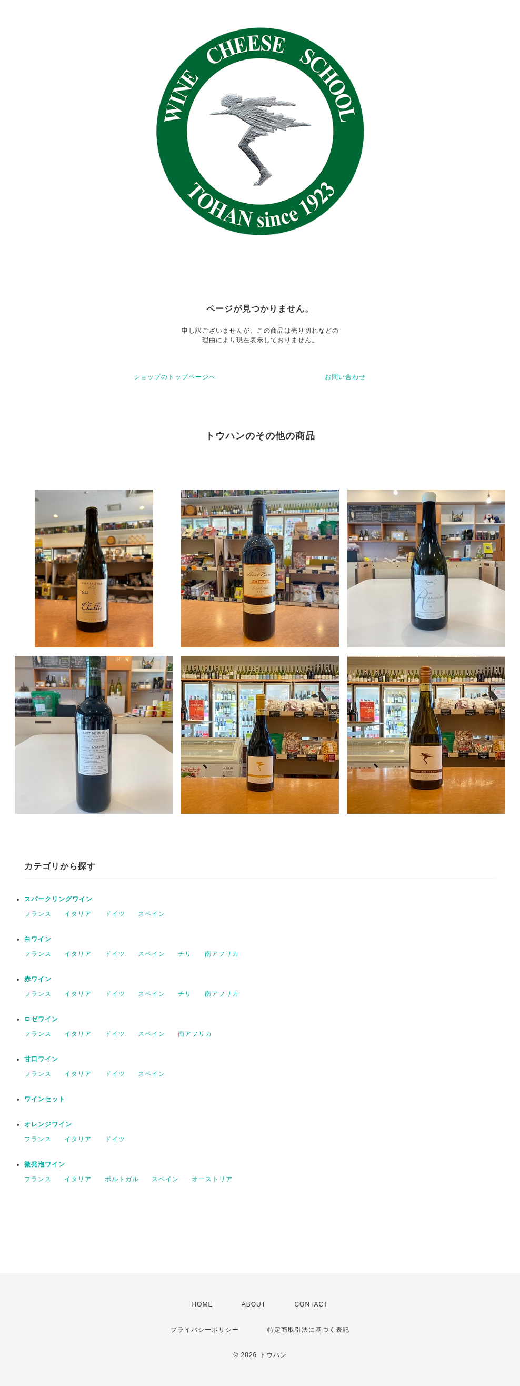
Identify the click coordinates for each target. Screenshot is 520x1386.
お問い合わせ (345, 377)
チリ (185, 954)
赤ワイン (38, 979)
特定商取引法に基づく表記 (308, 1329)
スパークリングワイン (58, 899)
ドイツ (115, 914)
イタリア (78, 914)
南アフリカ (222, 954)
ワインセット (44, 1099)
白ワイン (38, 939)
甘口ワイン (41, 1059)
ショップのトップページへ (175, 377)
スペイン (151, 914)
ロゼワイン (41, 1019)
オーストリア (212, 1179)
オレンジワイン (48, 1124)
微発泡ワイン (44, 1164)
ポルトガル (122, 1179)
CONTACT (311, 1304)
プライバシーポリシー (205, 1329)
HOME (202, 1304)
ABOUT (254, 1304)
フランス (38, 914)
